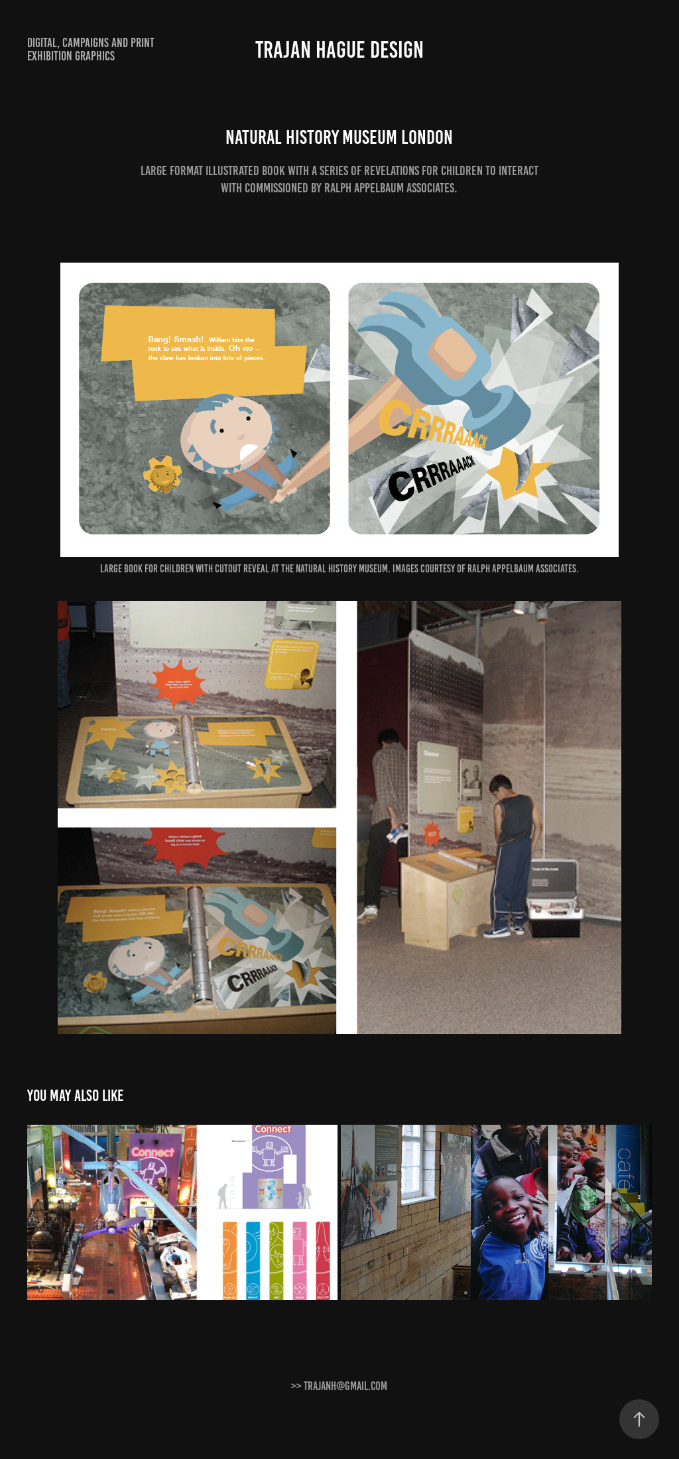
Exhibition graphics (71, 56)
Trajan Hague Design (339, 49)
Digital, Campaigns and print (90, 43)
